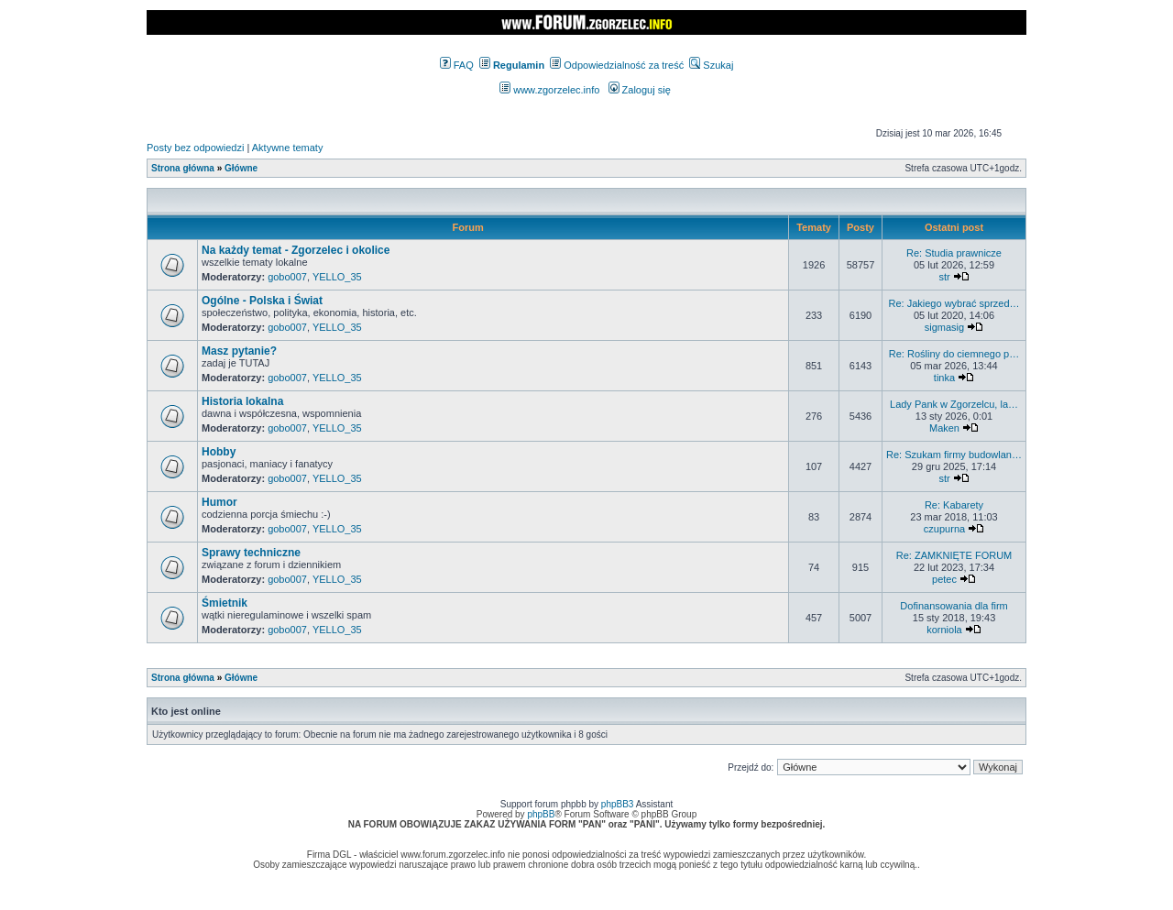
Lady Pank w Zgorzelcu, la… (954, 404)
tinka (944, 377)
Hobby (219, 451)
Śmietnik (224, 603)
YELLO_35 (337, 276)
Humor (219, 502)
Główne (241, 168)
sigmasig (944, 327)
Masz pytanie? (239, 351)
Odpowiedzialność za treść (617, 65)
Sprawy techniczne (251, 552)
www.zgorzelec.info (549, 89)
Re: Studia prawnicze (954, 252)
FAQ (457, 65)
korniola (944, 629)
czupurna (944, 528)
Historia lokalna (242, 401)
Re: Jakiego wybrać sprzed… (953, 303)
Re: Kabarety (954, 504)
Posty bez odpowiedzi (195, 147)
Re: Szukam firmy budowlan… (954, 454)
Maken (944, 427)
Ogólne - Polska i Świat (262, 300)
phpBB (540, 814)
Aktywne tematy (287, 147)
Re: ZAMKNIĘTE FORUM (954, 555)
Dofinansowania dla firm (953, 605)
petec (944, 579)
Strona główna (182, 168)
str (943, 276)
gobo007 (287, 276)
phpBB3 (617, 804)
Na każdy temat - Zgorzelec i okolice (295, 250)
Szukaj (711, 65)
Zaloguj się (639, 89)
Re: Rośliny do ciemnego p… (954, 353)
